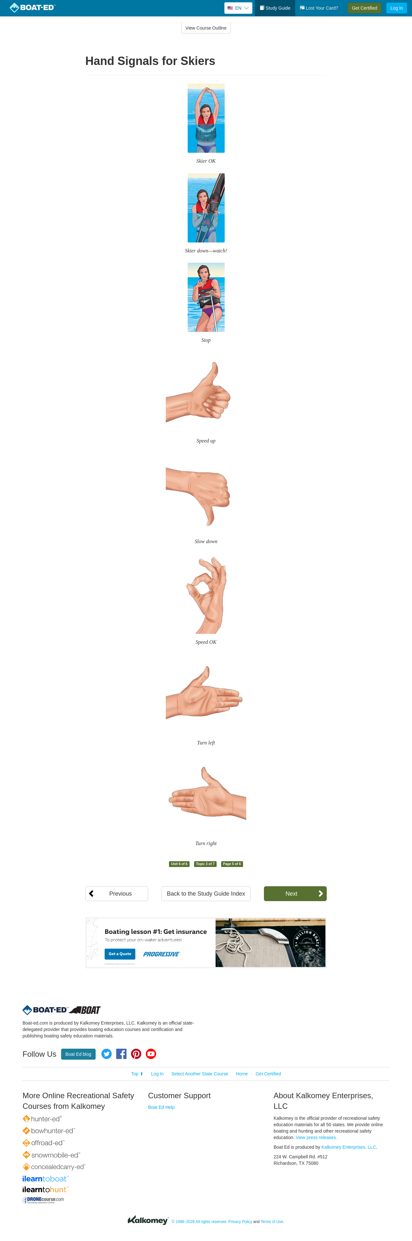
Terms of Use (272, 1221)
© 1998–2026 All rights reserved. (199, 1221)
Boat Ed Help (161, 1107)
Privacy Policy (240, 1221)
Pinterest (136, 1054)
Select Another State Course (199, 1073)
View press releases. (316, 1137)
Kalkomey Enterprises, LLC (349, 1147)
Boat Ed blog (78, 1054)
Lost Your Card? (319, 8)
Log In (396, 8)
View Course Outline (205, 28)
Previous (120, 893)
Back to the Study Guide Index (206, 893)
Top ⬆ (137, 1073)
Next (291, 893)
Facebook (121, 1054)
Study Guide (275, 8)
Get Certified (364, 8)
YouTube (151, 1054)
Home (242, 1073)
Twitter (106, 1054)
